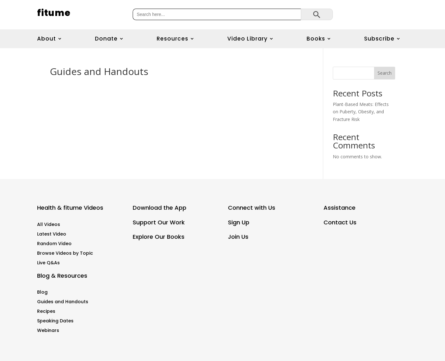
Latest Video (51, 234)
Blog (42, 292)
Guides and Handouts (62, 302)
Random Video (54, 244)
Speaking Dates (55, 321)
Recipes (46, 311)
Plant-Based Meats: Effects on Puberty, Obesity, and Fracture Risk (361, 112)
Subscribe (379, 39)
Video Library (247, 39)
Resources (172, 39)
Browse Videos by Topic (65, 253)
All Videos (48, 225)
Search (385, 73)
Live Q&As (48, 263)
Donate (106, 39)
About (46, 39)
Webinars (48, 331)
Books (316, 39)
